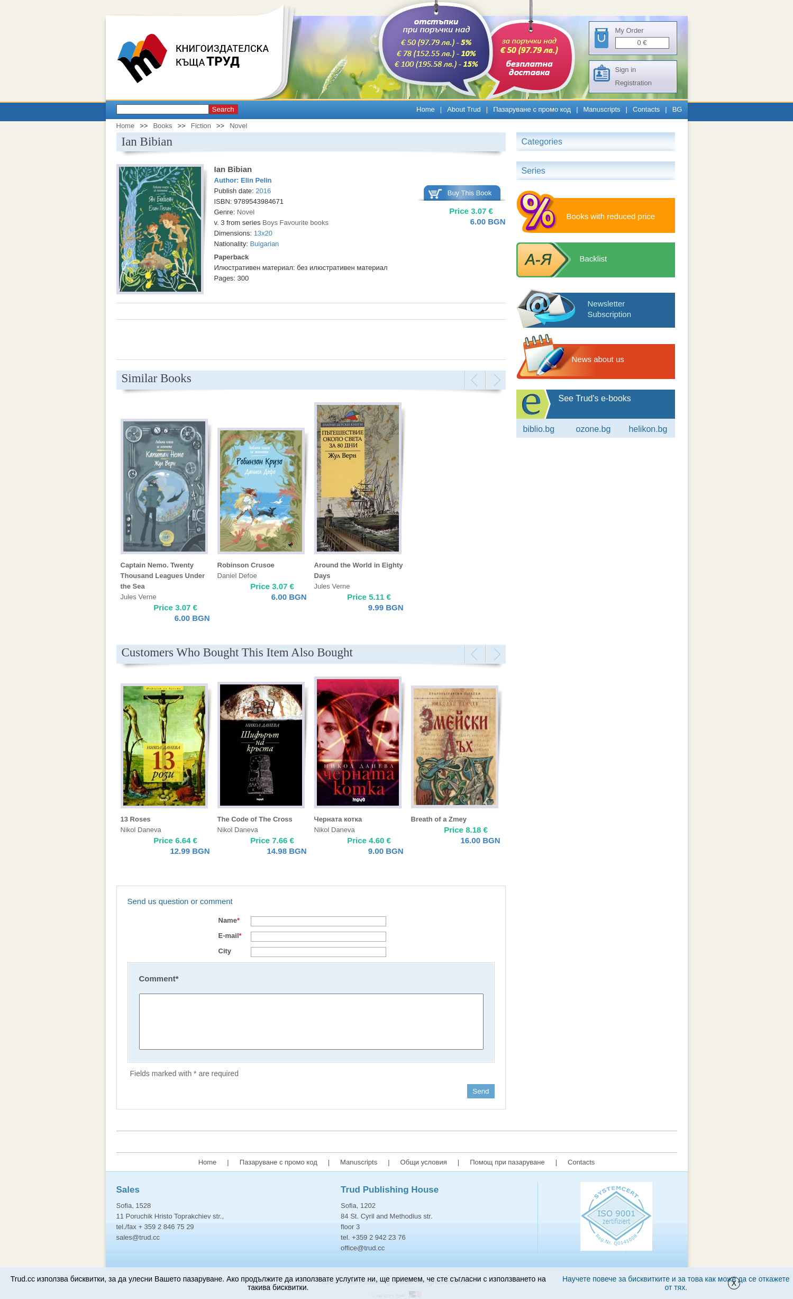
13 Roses (136, 819)
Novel (238, 126)
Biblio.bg (539, 429)
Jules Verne (139, 597)
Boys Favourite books (295, 223)
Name (229, 920)
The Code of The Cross (255, 819)
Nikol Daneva (141, 830)
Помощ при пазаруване (507, 1162)
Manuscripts (602, 109)
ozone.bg (593, 429)
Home (425, 109)
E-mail (230, 936)
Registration (633, 83)
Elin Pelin (256, 180)
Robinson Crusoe (246, 565)
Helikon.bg (647, 429)
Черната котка (338, 819)
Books (162, 126)
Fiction (201, 126)
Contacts (646, 109)
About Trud (464, 109)
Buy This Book (470, 193)
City (225, 951)
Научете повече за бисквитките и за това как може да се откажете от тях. (676, 1283)
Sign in (625, 70)
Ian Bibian (233, 169)
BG (677, 109)
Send (480, 1091)
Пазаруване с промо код (532, 109)
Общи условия (423, 1162)
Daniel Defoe (237, 576)
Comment (159, 978)
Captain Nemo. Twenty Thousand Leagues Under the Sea (163, 575)
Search (223, 109)
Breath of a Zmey (439, 819)
